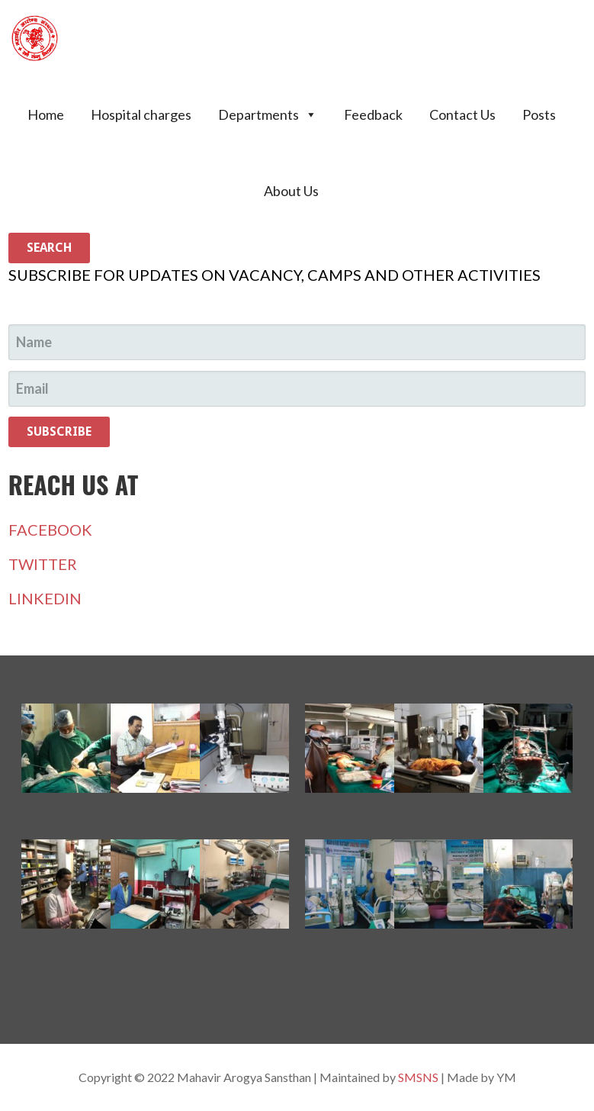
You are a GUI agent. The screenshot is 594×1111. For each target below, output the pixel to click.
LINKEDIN (45, 598)
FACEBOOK (50, 529)
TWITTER (42, 564)
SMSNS (418, 1077)
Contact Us (462, 114)
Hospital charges (141, 114)
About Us (291, 190)
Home (45, 114)
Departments (267, 114)
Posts (539, 114)
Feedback (373, 114)
